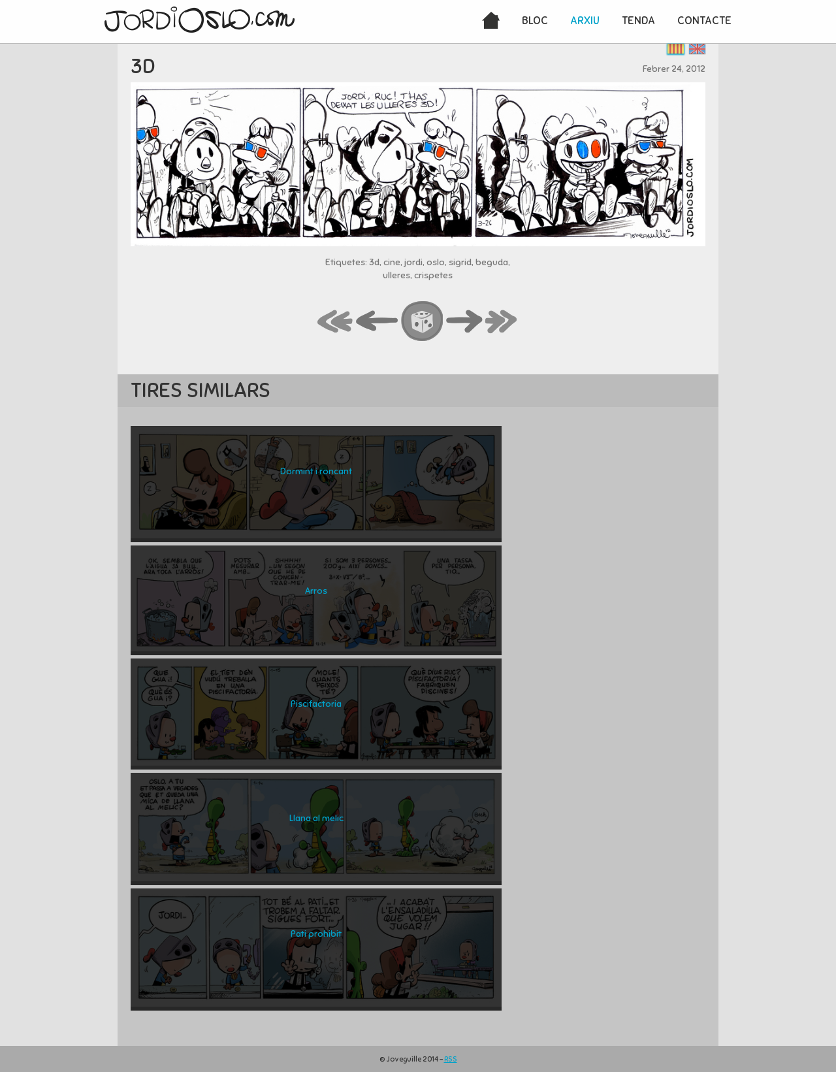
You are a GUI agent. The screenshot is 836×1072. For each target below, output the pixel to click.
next (464, 322)
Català (675, 49)
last (502, 322)
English (697, 49)
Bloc (535, 20)
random (422, 322)
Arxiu (585, 20)
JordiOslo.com (199, 20)
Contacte (704, 20)
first (335, 322)
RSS (450, 1059)
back (377, 322)
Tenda (638, 20)
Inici (491, 21)
